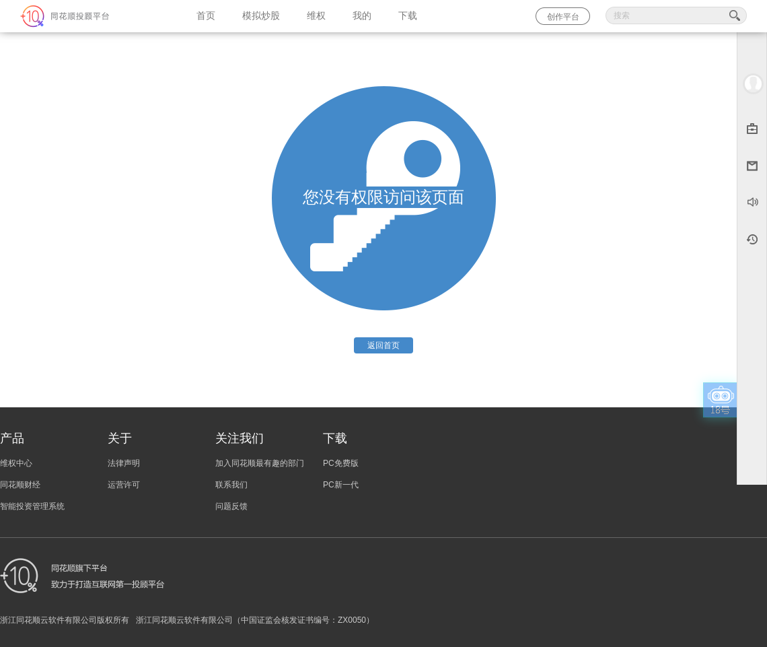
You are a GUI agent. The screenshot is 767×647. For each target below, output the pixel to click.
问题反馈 (231, 506)
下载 (407, 16)
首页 (205, 16)
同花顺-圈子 (91, 16)
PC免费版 (341, 463)
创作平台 (563, 17)
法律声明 (124, 463)
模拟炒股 (261, 16)
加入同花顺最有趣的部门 (259, 463)
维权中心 (16, 463)
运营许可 (124, 484)
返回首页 (383, 345)
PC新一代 (341, 484)
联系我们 (231, 484)
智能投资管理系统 (32, 506)
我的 (362, 16)
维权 (316, 16)
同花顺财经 (20, 484)
